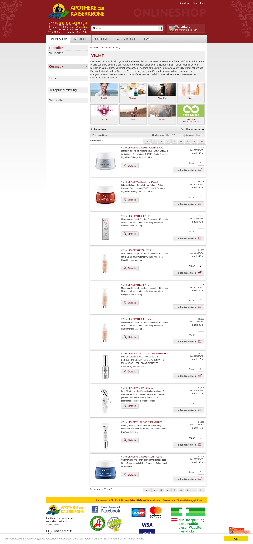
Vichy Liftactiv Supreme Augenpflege (141, 422)
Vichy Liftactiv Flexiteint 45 (136, 319)
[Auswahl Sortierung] (175, 135)
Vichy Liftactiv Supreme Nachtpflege (141, 456)
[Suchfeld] (127, 28)
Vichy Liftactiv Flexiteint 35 (136, 284)
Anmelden (185, 3)
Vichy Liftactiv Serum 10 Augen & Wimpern (144, 353)
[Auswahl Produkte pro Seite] (94, 135)
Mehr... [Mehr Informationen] (141, 539)
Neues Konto (199, 3)
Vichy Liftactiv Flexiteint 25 (136, 250)
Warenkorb (182, 26)
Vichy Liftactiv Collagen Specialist (140, 181)
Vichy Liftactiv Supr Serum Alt (137, 388)
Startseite (94, 47)
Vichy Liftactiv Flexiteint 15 (135, 216)
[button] (147, 141)
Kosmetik (107, 47)
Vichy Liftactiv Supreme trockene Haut (142, 147)
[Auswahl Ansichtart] (199, 135)
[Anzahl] (200, 163)
